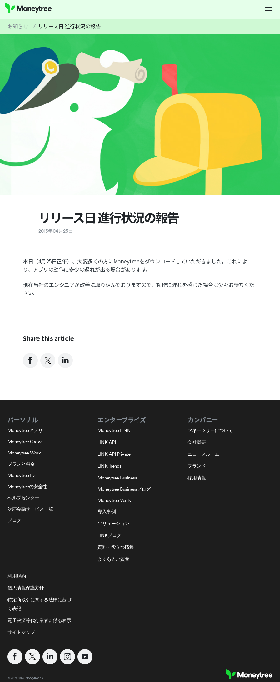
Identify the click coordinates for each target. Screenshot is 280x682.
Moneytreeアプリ (25, 430)
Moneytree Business (117, 478)
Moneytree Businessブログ (124, 489)
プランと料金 (21, 464)
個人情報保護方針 (26, 588)
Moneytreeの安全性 (27, 486)
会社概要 (197, 442)
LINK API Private (114, 454)
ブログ (14, 520)
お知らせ (18, 26)
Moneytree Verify (114, 500)
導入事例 (107, 511)
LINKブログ (109, 535)
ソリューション (113, 523)
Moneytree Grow (24, 441)
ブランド (197, 466)
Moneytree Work (24, 453)
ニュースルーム (203, 454)
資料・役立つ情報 (116, 547)
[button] (269, 9)
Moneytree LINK (114, 430)
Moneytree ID (21, 475)
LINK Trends (110, 466)
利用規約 (17, 576)
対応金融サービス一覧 (30, 509)
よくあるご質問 (113, 559)
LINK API (107, 442)
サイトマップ (21, 632)
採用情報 (197, 478)
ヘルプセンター (23, 498)
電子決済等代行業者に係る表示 (39, 620)
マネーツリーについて (210, 430)
